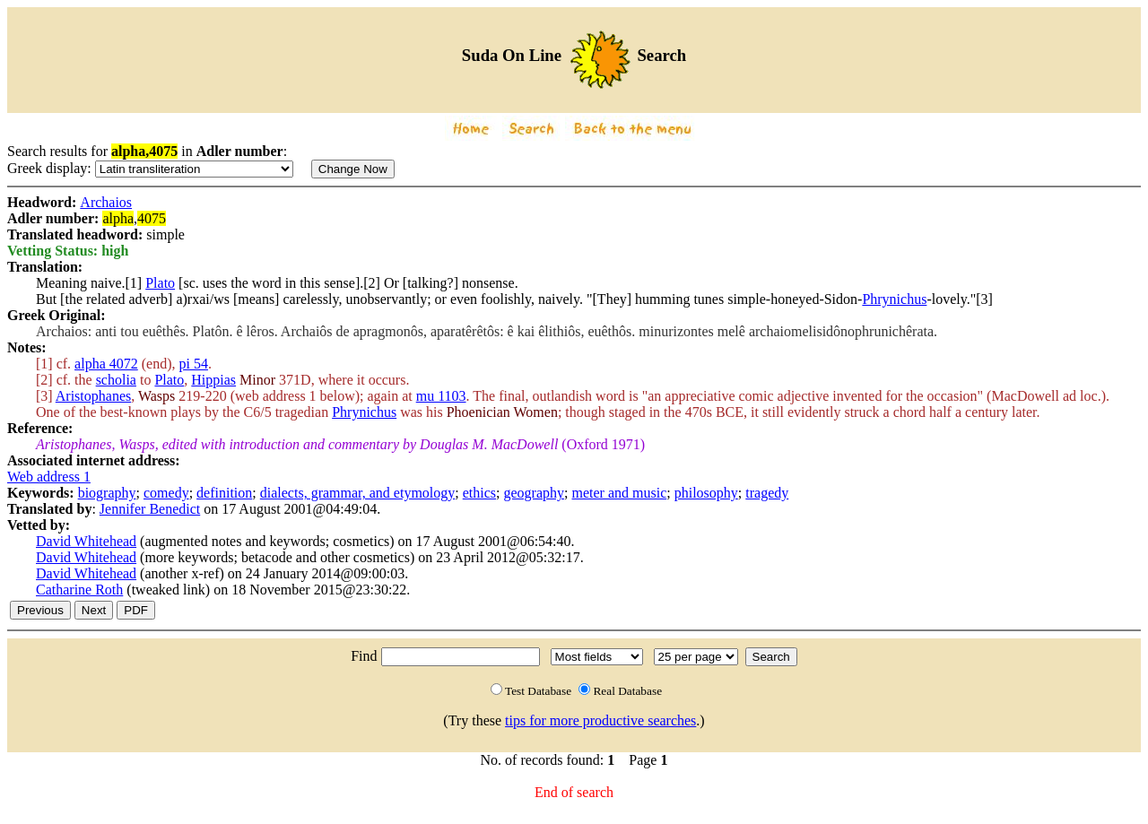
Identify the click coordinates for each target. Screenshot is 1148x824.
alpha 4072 (106, 363)
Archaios (106, 202)
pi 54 (193, 363)
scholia (116, 379)
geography (534, 492)
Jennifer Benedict (150, 508)
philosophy (706, 492)
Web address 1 (49, 476)
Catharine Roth (79, 589)
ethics (479, 492)
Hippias (213, 379)
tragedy (766, 492)
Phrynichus (894, 299)
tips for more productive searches (600, 720)
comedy (166, 492)
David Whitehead (86, 541)
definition (224, 492)
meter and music (619, 492)
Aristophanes (93, 395)
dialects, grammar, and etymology (358, 492)
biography (107, 492)
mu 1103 (441, 395)
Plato (160, 283)
